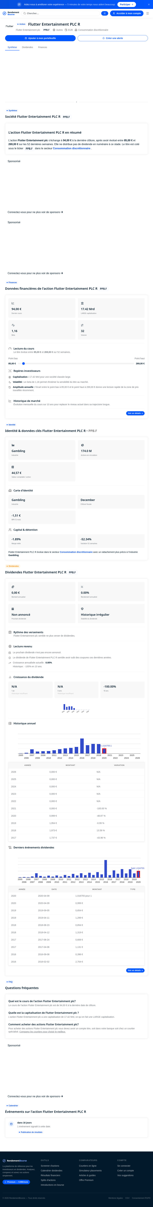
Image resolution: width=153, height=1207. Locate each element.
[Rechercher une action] (60, 13)
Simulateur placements (90, 1170)
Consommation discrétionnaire (91, 30)
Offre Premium (86, 1180)
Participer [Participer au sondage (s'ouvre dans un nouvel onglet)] (126, 4)
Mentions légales (116, 1198)
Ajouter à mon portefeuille (40, 38)
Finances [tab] (42, 47)
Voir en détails (135, 413)
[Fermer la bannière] (149, 4)
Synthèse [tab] (12, 47)
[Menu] (147, 13)
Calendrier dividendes (51, 1170)
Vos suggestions (125, 1175)
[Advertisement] (76, 75)
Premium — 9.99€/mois (16, 1182)
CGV (127, 1198)
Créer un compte (125, 1170)
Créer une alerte (112, 38)
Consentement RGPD (141, 1198)
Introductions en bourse (52, 1185)
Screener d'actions (50, 1166)
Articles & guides (87, 1175)
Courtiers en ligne (88, 1166)
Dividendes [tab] (27, 47)
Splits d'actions (48, 1180)
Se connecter (123, 1166)
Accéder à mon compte (127, 13)
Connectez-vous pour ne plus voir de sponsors (35, 212)
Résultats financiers (50, 1175)
